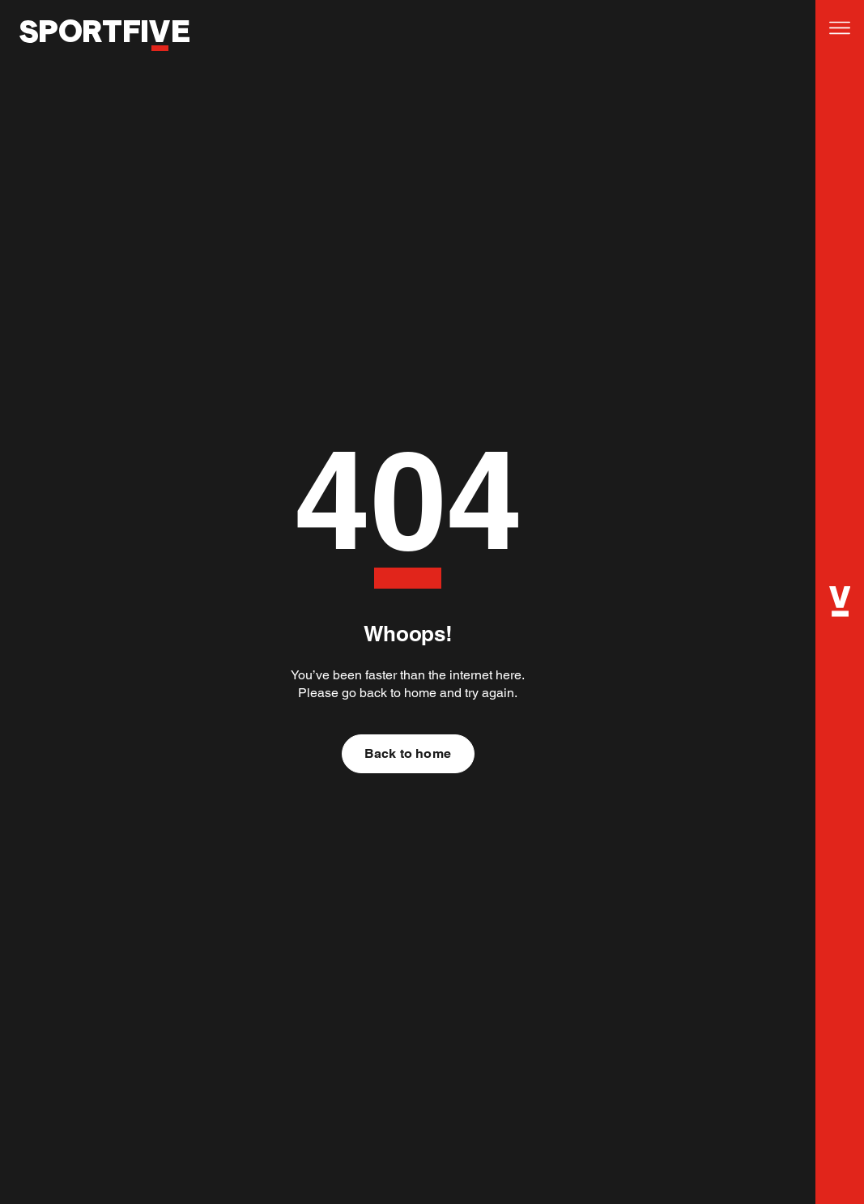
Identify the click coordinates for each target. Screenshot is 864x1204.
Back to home (407, 753)
